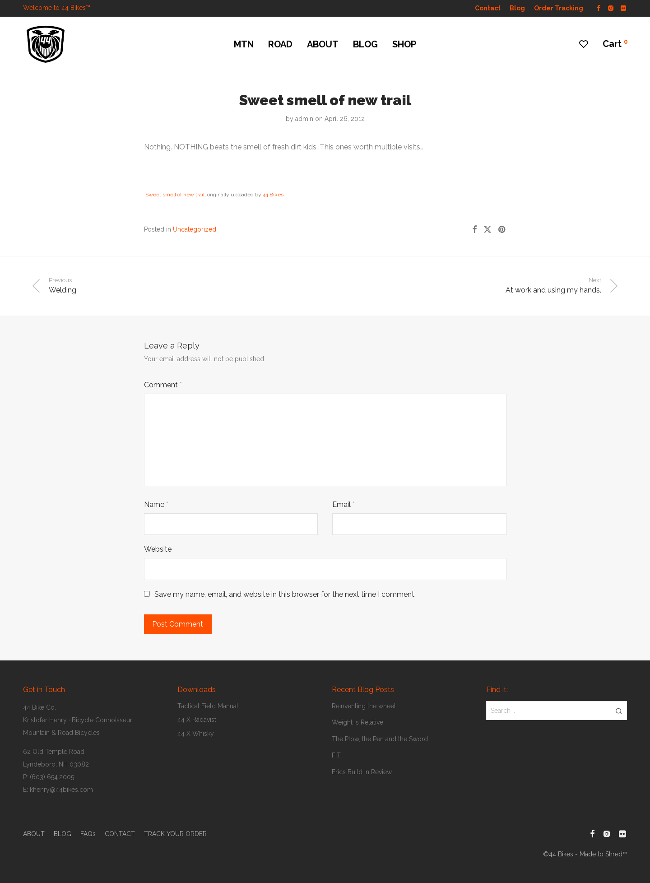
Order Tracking (558, 8)
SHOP (404, 44)
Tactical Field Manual (207, 706)
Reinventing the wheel (364, 706)
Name (156, 504)
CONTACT (120, 833)
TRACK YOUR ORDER (175, 833)
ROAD (280, 44)
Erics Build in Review (362, 772)
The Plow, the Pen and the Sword (380, 739)
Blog (517, 8)
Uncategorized (194, 229)
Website (158, 549)
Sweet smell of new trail (174, 194)
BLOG (365, 44)
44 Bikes (273, 194)
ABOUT (323, 44)
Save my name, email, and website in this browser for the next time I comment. (285, 594)
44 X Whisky (195, 733)
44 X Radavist (196, 719)
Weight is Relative (357, 722)
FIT (336, 755)
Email (343, 504)
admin (304, 118)
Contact (488, 8)
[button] (619, 711)
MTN (244, 44)
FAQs (88, 833)
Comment (163, 385)
